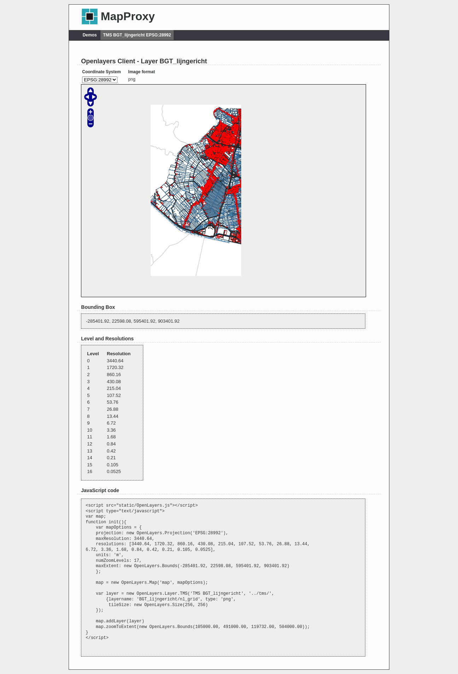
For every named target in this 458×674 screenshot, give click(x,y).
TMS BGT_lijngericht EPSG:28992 (137, 35)
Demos (90, 35)
